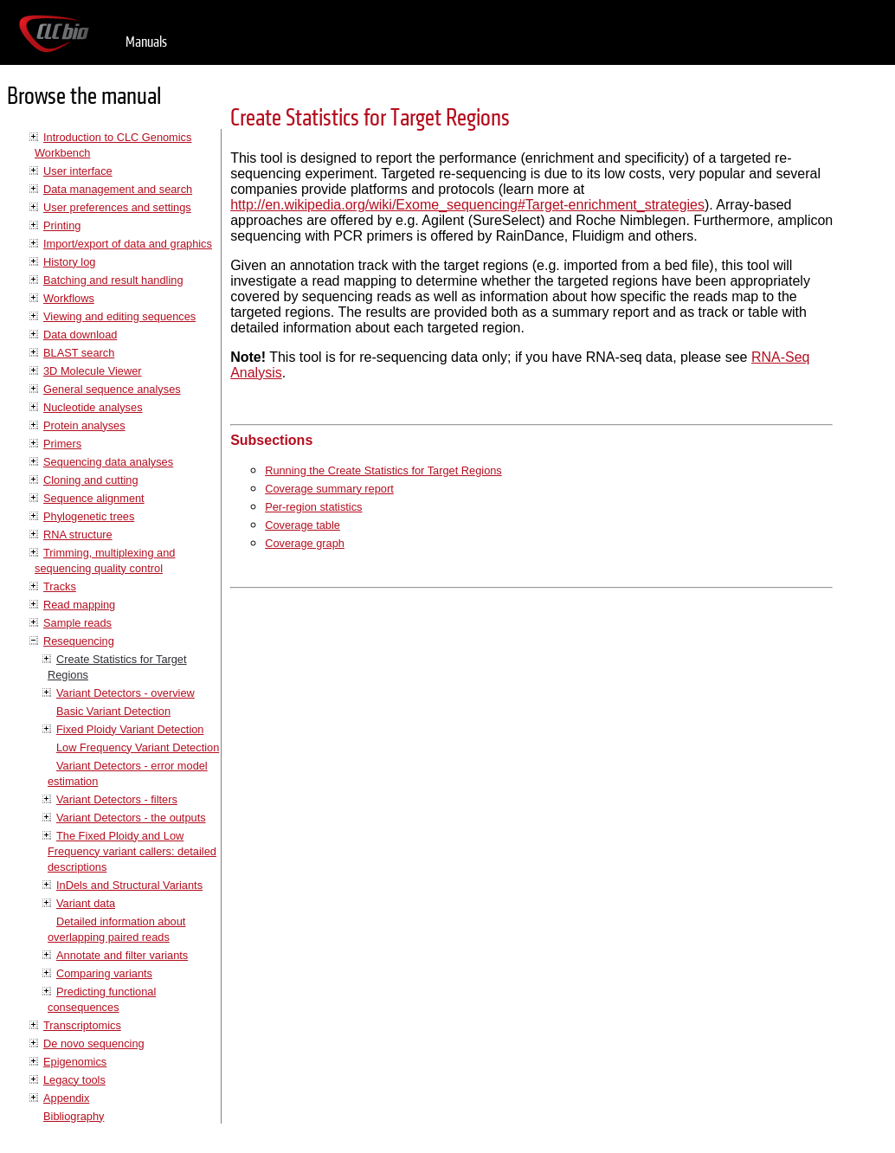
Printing (61, 225)
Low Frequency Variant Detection (137, 747)
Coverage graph (304, 543)
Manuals (146, 42)
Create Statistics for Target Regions (370, 118)
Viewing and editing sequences (119, 316)
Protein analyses (84, 425)
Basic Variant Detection (113, 711)
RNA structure (78, 534)
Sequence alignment (94, 498)
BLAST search (78, 352)
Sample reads (77, 622)
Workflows (68, 298)
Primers (62, 443)
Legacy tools (74, 1079)
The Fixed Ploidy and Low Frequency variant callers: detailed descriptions (132, 851)
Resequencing (78, 640)
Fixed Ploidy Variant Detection (129, 729)
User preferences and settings (117, 207)
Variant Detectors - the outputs (131, 817)
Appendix (66, 1098)
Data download (80, 334)
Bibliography (73, 1116)
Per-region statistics (313, 506)
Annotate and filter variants (122, 955)
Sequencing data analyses (108, 461)
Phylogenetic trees (88, 516)
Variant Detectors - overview (125, 692)
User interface (78, 170)
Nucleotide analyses (93, 407)
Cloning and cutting (90, 479)
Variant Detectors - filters (116, 799)
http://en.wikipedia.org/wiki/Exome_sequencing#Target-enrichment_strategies (467, 204)
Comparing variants (104, 973)
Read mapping (79, 604)
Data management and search (117, 189)
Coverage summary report (329, 488)
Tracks (59, 586)
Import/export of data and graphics (127, 243)
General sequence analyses (112, 389)
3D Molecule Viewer (92, 370)
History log (69, 261)
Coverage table (302, 525)
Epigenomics (74, 1061)
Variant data (85, 903)
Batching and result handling (113, 280)
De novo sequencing (94, 1043)
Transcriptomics (82, 1025)
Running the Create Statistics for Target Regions (383, 470)
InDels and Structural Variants (129, 885)
